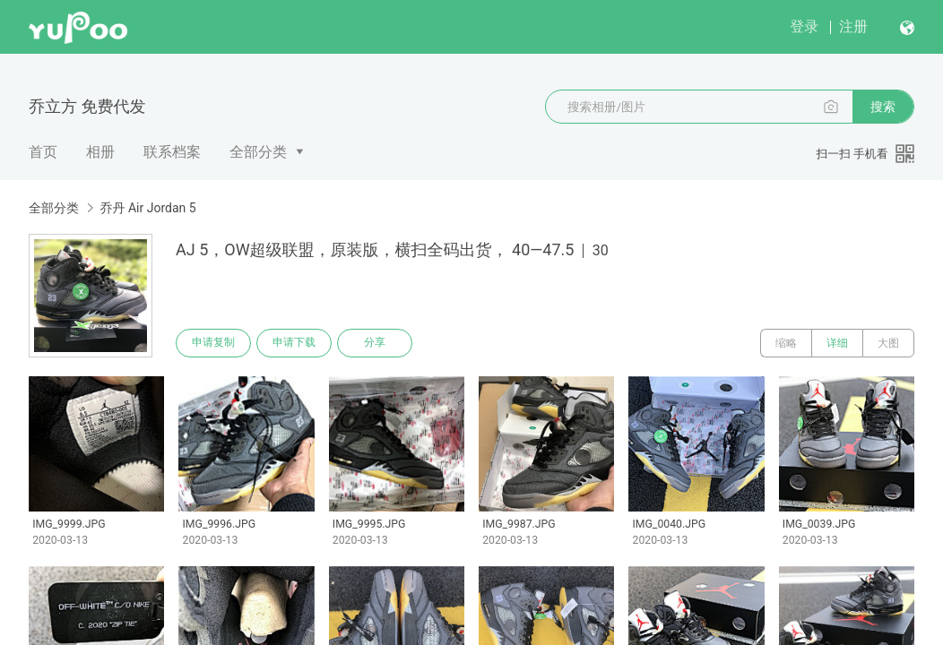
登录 (804, 26)
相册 (100, 151)
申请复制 (213, 343)
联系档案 (172, 151)
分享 (374, 343)
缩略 (786, 343)
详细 (837, 343)
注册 (853, 26)
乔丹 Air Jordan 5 (147, 208)
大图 (888, 343)
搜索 (882, 106)
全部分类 (258, 151)
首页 (43, 151)
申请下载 (294, 343)
